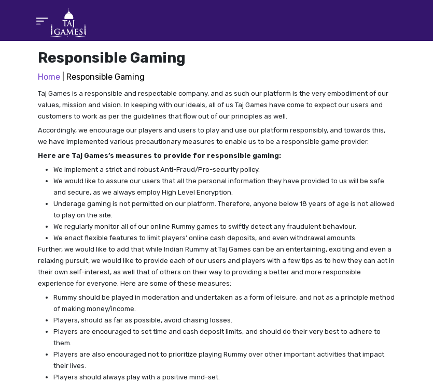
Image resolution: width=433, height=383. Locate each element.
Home (49, 77)
